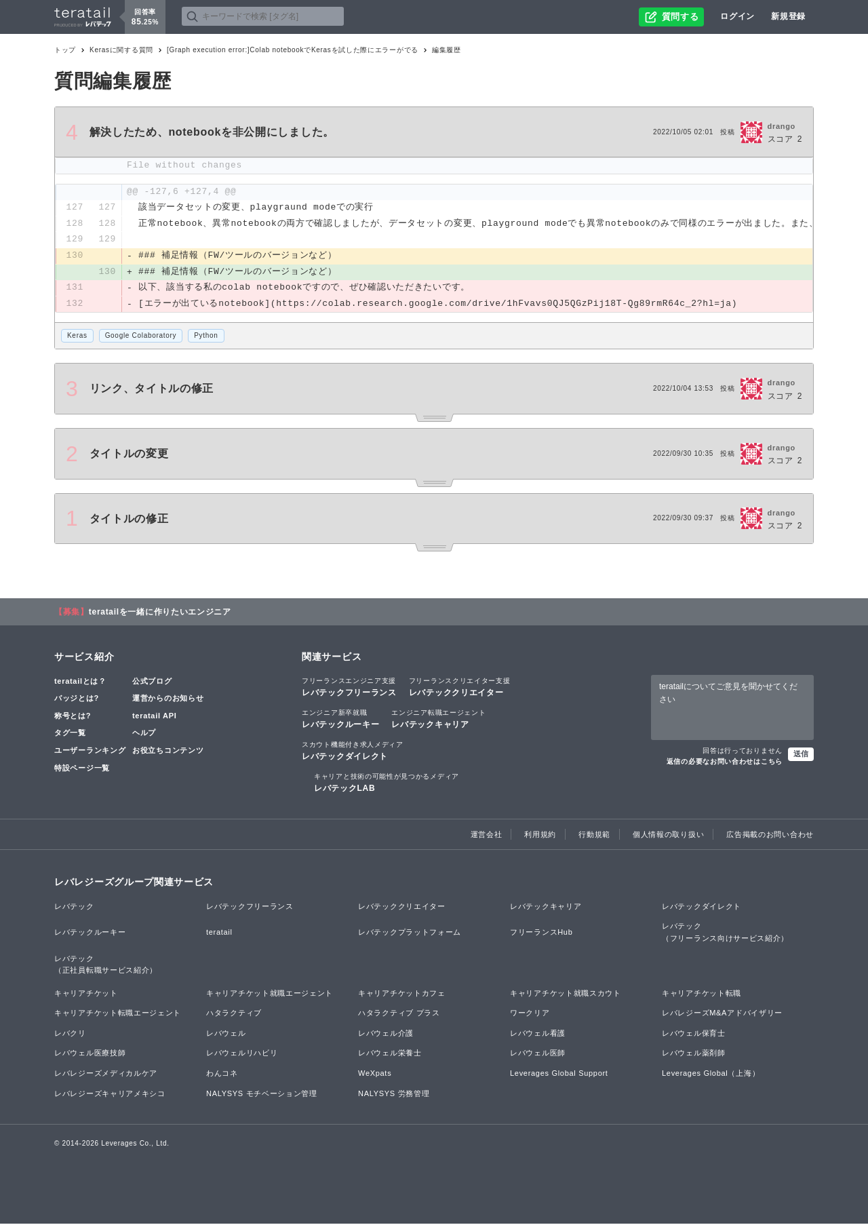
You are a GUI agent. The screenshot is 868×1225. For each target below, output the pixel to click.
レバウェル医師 (538, 1054)
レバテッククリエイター (460, 687)
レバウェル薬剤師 (694, 1054)
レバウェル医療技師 (89, 1054)
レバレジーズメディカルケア (105, 1074)
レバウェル (226, 1034)
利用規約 (540, 835)
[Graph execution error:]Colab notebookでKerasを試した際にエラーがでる (292, 50)
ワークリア (530, 1014)
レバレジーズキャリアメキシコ (109, 1095)
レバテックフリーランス (349, 687)
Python (206, 337)
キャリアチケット (86, 994)
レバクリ (70, 1034)
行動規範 (594, 835)
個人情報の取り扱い (668, 835)
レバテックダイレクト (352, 751)
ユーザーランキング (89, 751)
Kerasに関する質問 (121, 50)
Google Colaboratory (141, 337)
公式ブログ (152, 682)
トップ (65, 50)
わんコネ (222, 1074)
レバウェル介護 (386, 1034)
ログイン (737, 16)
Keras (77, 337)
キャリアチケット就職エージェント (269, 994)
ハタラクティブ (234, 1014)
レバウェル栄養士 (390, 1054)
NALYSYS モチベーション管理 (261, 1095)
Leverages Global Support (559, 1074)
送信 (800, 755)
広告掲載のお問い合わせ (770, 835)
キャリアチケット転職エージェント (117, 1014)
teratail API (154, 717)
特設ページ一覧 (82, 768)
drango (781, 126)
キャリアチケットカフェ (402, 994)
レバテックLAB (386, 783)
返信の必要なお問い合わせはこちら (725, 762)
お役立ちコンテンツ (167, 751)
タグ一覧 (70, 734)
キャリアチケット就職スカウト (565, 994)
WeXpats (374, 1074)
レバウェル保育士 (694, 1034)
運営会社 (486, 835)
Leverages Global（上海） (711, 1074)
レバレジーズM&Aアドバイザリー (722, 1014)
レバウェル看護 (538, 1034)
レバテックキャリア (438, 720)
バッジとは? (76, 699)
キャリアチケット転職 (701, 994)
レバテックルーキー (340, 720)
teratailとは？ (80, 682)
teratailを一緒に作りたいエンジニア (160, 612)
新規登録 (788, 16)
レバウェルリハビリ (241, 1054)
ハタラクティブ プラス (399, 1014)
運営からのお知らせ (167, 699)
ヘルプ (144, 734)
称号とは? (72, 717)
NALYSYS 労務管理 (393, 1095)
